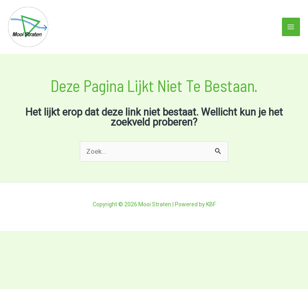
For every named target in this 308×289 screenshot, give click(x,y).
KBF (211, 204)
